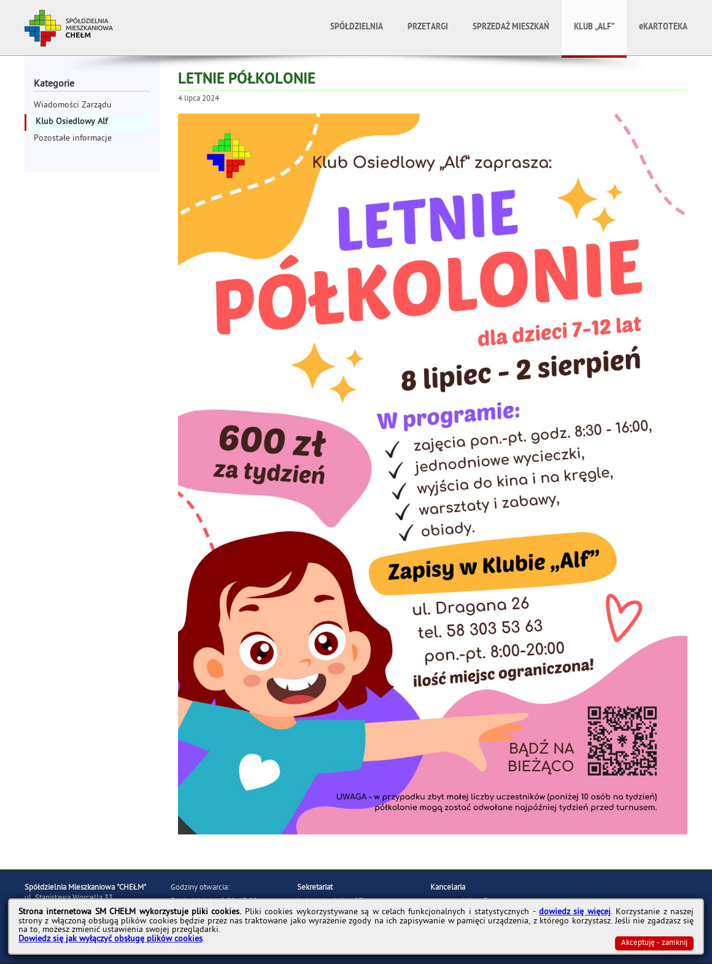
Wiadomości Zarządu (73, 106)
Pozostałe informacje (73, 139)
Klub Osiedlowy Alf (71, 122)
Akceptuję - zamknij (654, 943)
